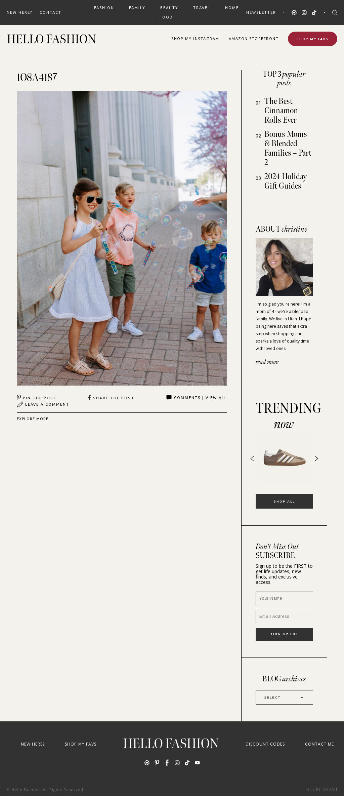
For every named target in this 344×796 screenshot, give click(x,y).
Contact (50, 12)
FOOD (166, 17)
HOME (232, 8)
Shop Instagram (195, 38)
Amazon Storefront (254, 38)
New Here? (19, 12)
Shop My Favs (313, 39)
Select (284, 697)
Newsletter (261, 12)
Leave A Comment (43, 404)
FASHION (104, 8)
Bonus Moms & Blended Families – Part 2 (287, 148)
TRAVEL (201, 8)
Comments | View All (196, 397)
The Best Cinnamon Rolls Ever (281, 110)
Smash (330, 789)
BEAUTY (169, 8)
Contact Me (319, 744)
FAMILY (137, 8)
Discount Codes (265, 744)
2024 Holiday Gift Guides (285, 181)
